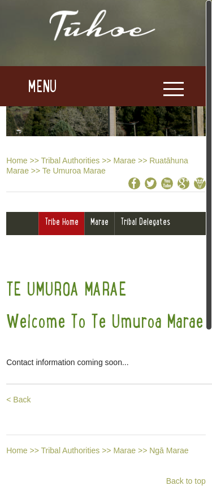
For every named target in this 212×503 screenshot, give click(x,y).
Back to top (186, 480)
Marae (124, 160)
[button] (28, 86)
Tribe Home (62, 221)
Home (16, 160)
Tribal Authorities (70, 160)
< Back (18, 399)
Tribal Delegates (145, 221)
